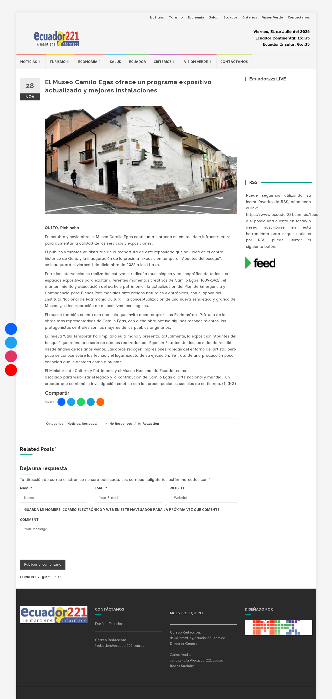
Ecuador (230, 17)
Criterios (249, 17)
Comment (29, 519)
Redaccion (151, 423)
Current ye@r (35, 577)
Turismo (176, 17)
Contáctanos (299, 17)
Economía (196, 17)
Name (26, 488)
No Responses (120, 423)
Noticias (157, 17)
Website (177, 488)
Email (101, 488)
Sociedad (89, 423)
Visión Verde (272, 17)
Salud (214, 17)
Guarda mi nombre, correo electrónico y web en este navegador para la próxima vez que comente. (122, 509)
